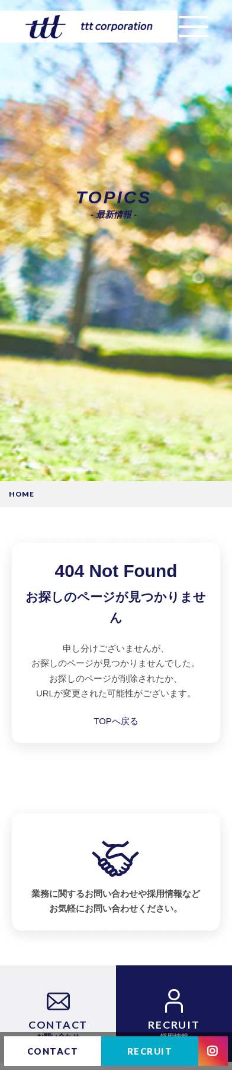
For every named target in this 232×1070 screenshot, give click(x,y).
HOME (22, 494)
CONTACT (52, 1051)
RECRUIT (149, 1051)
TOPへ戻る (116, 721)
